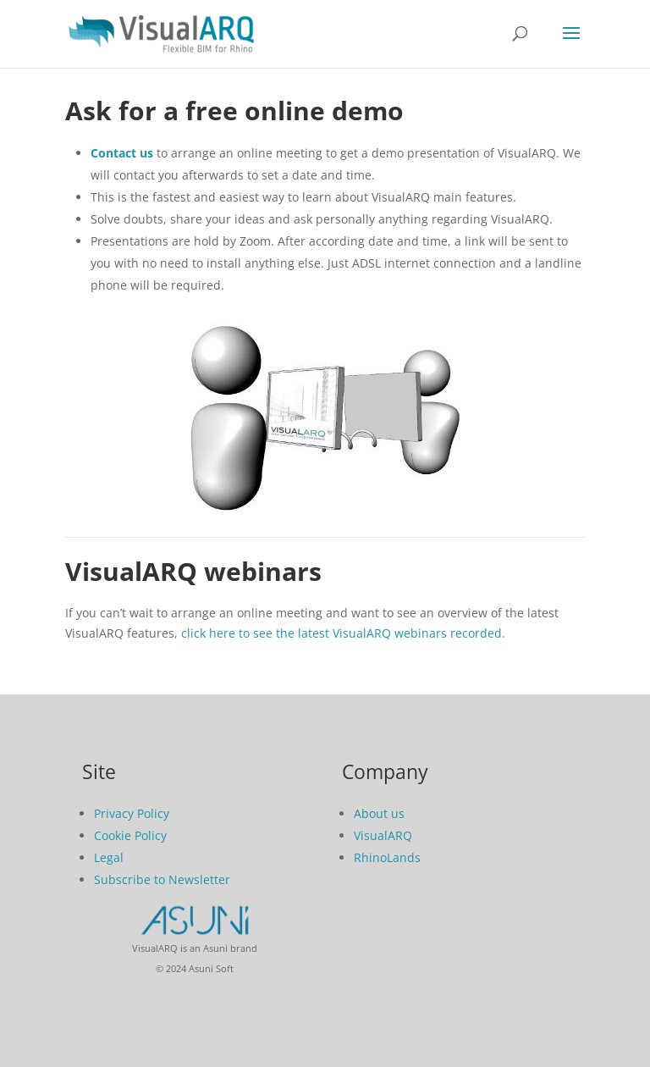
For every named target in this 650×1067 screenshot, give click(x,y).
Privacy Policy (131, 813)
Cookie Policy (130, 835)
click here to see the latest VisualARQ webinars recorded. (343, 633)
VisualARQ (383, 835)
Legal (109, 857)
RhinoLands (387, 857)
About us (379, 813)
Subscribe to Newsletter (162, 879)
